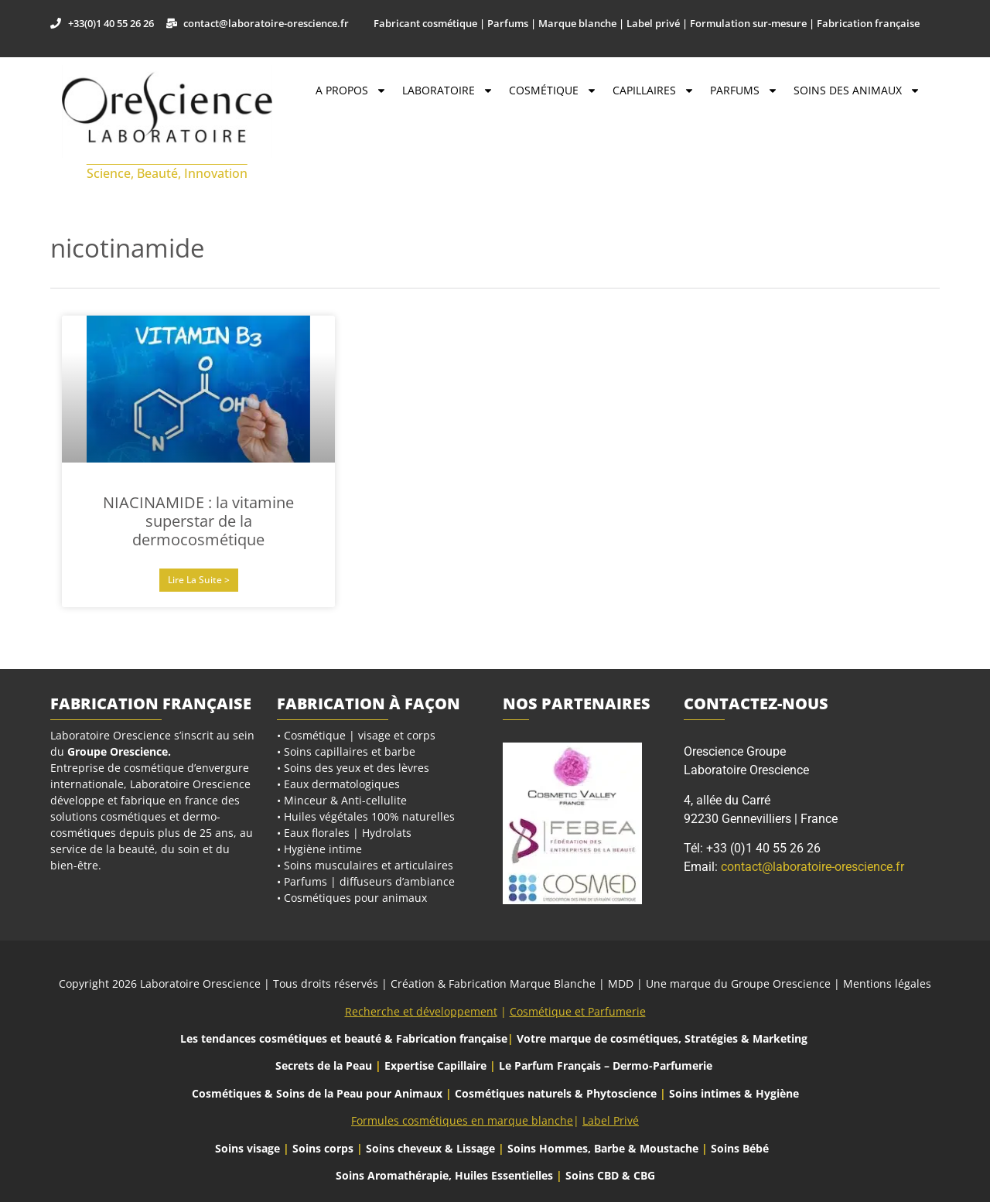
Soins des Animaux (857, 90)
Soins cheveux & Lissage (430, 1148)
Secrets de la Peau (323, 1065)
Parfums (744, 90)
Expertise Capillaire (435, 1065)
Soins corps (322, 1148)
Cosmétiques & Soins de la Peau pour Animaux (317, 1093)
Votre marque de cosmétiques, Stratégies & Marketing (662, 1038)
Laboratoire (447, 90)
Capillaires (654, 90)
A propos (351, 90)
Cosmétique (553, 90)
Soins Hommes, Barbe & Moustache (602, 1148)
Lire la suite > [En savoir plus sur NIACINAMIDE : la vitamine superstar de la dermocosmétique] (199, 579)
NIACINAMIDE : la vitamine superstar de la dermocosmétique (198, 521)
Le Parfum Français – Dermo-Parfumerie (607, 1065)
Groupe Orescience (117, 751)
